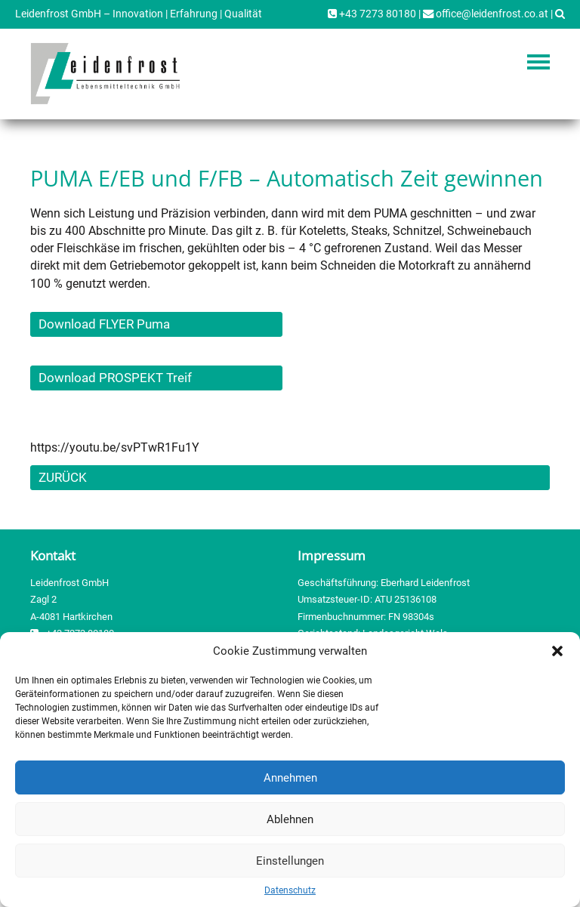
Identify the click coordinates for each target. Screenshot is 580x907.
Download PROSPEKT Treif (115, 377)
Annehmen (290, 778)
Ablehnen (290, 819)
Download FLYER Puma (104, 324)
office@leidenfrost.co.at (485, 14)
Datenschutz (290, 890)
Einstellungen (290, 861)
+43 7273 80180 (372, 14)
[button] (557, 651)
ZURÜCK (63, 477)
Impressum (332, 555)
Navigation (538, 61)
